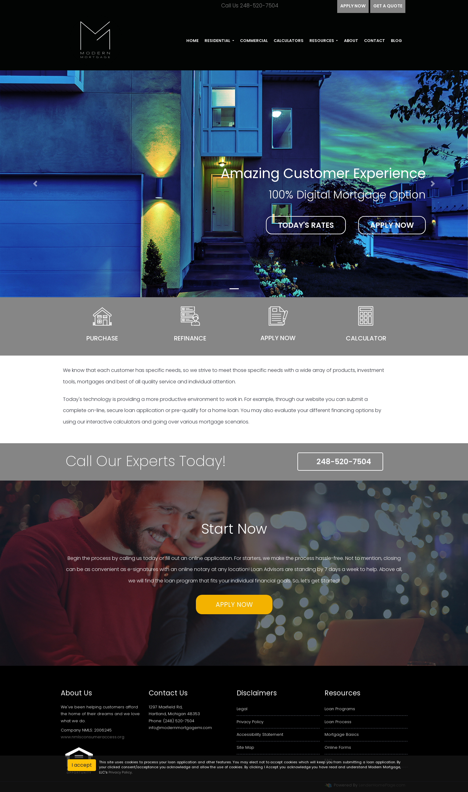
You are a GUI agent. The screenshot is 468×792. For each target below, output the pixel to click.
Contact (374, 40)
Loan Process (338, 722)
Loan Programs (340, 709)
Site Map (245, 747)
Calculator (366, 338)
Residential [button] (218, 40)
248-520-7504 (340, 461)
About (351, 40)
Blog (396, 40)
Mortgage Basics (342, 734)
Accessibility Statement (260, 734)
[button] (35, 183)
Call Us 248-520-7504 (245, 5)
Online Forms (338, 747)
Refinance (190, 338)
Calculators (289, 40)
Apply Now (392, 225)
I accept (82, 765)
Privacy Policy (250, 722)
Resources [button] (322, 40)
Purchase (102, 338)
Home (192, 40)
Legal (242, 709)
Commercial (254, 40)
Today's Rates (306, 225)
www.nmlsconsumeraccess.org (92, 737)
